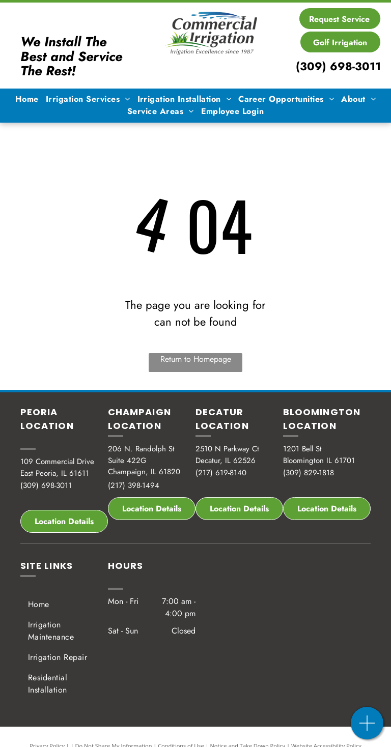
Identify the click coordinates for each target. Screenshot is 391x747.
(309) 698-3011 (338, 66)
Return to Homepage (195, 359)
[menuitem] (27, 99)
